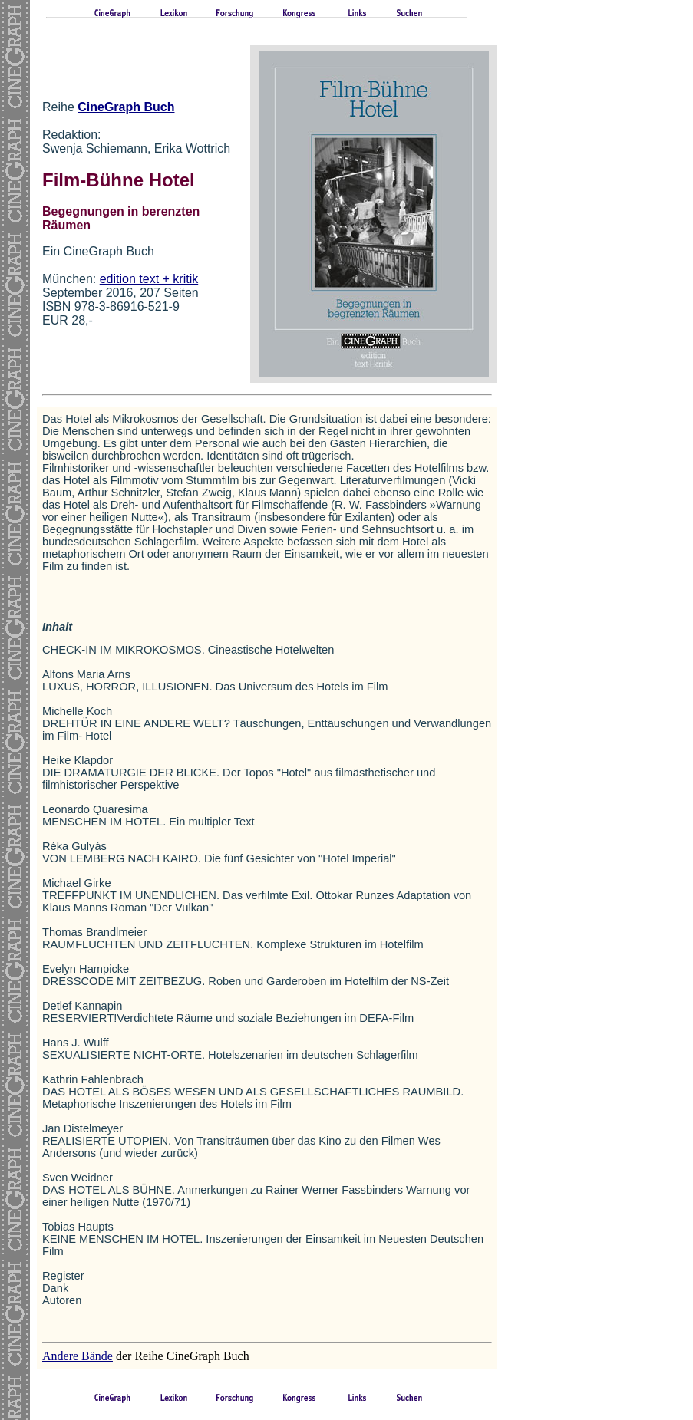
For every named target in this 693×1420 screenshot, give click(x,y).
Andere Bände (77, 1355)
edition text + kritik (149, 278)
